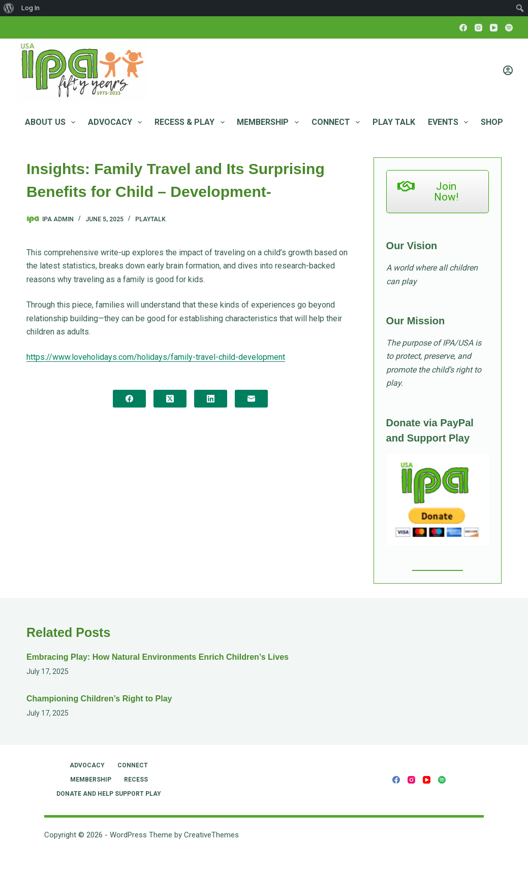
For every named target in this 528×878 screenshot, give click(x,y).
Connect (338, 122)
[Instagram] (478, 27)
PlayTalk (150, 219)
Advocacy (117, 122)
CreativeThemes (211, 834)
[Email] (251, 399)
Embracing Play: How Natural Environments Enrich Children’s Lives (157, 657)
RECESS (136, 779)
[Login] (508, 70)
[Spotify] (509, 27)
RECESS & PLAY (191, 122)
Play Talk (393, 122)
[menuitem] (9, 8)
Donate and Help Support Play (108, 793)
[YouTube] (494, 27)
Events (450, 122)
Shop (492, 122)
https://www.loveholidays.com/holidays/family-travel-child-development (155, 357)
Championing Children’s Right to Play (99, 698)
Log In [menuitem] (30, 8)
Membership (269, 122)
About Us (52, 122)
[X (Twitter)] (170, 399)
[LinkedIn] (210, 399)
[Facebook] (463, 27)
